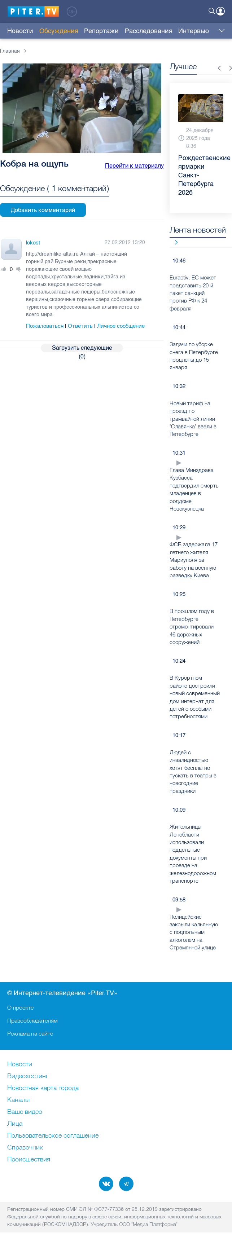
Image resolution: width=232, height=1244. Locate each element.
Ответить (80, 326)
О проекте (20, 1007)
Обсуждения (58, 31)
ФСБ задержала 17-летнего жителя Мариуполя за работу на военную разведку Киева (194, 560)
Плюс (4, 269)
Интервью (193, 31)
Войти (220, 11)
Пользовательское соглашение (53, 1135)
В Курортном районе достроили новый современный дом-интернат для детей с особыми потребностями (195, 697)
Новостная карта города (43, 1088)
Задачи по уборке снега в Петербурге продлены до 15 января (194, 356)
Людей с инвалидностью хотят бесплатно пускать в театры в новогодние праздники (193, 771)
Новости (20, 31)
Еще (220, 31)
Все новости (174, 242)
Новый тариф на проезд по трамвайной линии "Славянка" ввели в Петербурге (193, 419)
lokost (33, 242)
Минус (18, 269)
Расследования (148, 31)
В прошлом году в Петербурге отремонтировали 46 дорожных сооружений (192, 626)
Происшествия (28, 1159)
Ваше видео (24, 1112)
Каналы (18, 1100)
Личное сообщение (121, 326)
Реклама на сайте (30, 1033)
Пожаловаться (45, 326)
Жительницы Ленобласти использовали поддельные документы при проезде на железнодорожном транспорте (193, 853)
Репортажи (101, 31)
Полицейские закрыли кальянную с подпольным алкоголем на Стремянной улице (194, 932)
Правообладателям (32, 1020)
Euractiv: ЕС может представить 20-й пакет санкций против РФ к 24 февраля (193, 293)
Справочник (25, 1147)
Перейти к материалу (134, 165)
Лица (14, 1124)
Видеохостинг (27, 1076)
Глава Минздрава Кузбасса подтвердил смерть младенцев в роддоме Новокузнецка (194, 489)
